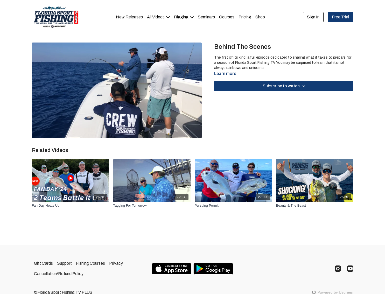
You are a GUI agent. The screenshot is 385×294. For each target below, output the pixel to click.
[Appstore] (171, 269)
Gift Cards (43, 263)
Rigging (184, 17)
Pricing (245, 17)
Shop (260, 17)
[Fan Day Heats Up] (70, 205)
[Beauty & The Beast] (314, 205)
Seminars (206, 17)
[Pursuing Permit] (233, 205)
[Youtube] (350, 268)
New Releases (129, 17)
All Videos (158, 17)
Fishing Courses (90, 263)
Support (64, 263)
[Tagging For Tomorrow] (152, 205)
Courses (226, 17)
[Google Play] (213, 269)
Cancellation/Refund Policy (58, 273)
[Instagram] (338, 268)
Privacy (116, 263)
